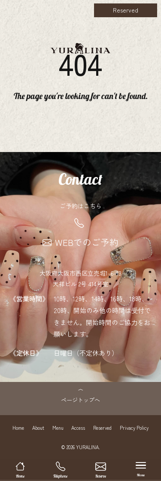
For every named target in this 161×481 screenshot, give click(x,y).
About (38, 429)
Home (18, 429)
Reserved (125, 10)
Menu (58, 429)
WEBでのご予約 (80, 242)
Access (78, 429)
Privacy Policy (134, 429)
